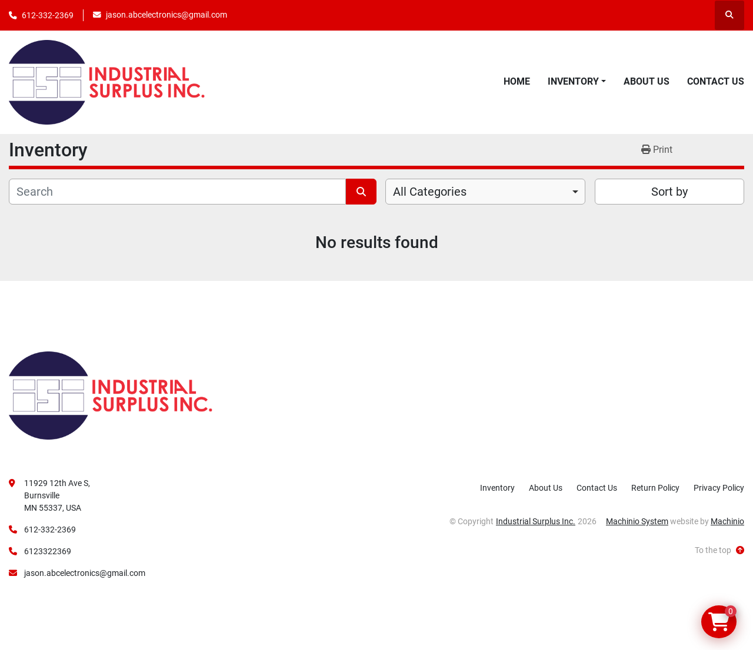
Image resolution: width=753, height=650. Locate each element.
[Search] (177, 192)
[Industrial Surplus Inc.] (110, 395)
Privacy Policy (719, 487)
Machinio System (637, 521)
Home (517, 81)
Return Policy (655, 487)
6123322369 (47, 551)
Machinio (727, 521)
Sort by (669, 192)
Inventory (573, 81)
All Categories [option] (430, 192)
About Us (646, 81)
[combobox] (485, 192)
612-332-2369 (48, 15)
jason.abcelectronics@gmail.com (166, 14)
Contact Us (715, 81)
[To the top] (719, 550)
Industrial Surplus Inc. (535, 521)
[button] (577, 82)
